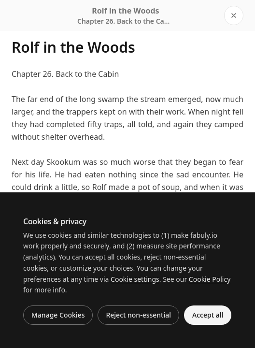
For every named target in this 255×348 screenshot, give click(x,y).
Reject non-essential (138, 314)
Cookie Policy (209, 279)
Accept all (207, 314)
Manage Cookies (58, 314)
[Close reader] (233, 15)
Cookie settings (135, 279)
